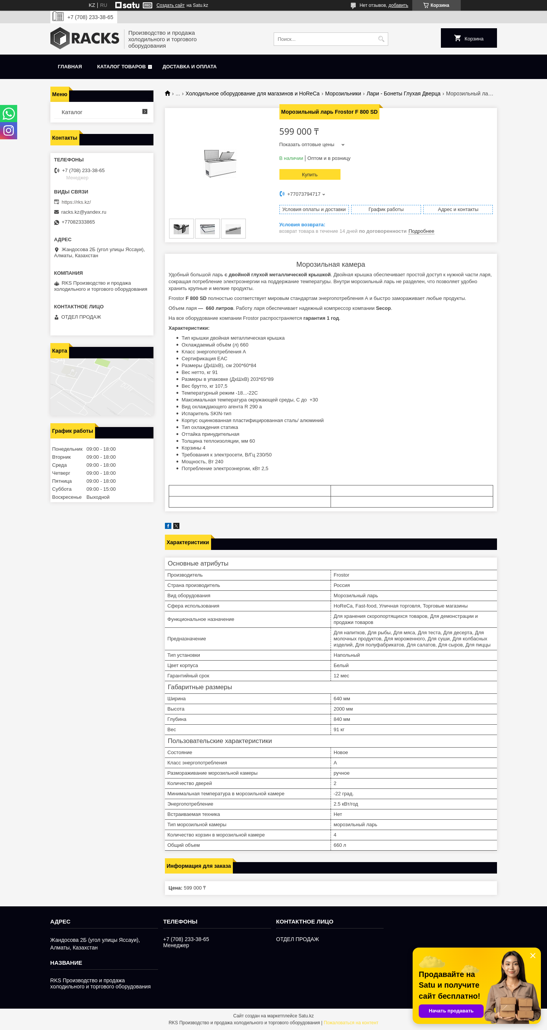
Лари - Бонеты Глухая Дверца (403, 93)
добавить (398, 5)
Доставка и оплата (190, 66)
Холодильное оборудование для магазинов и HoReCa (252, 93)
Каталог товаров (121, 66)
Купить (310, 174)
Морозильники (343, 93)
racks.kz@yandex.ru (83, 212)
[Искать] (381, 39)
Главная (70, 66)
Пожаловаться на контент (351, 1022)
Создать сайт (171, 5)
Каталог (72, 112)
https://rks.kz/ (76, 202)
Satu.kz (306, 1016)
